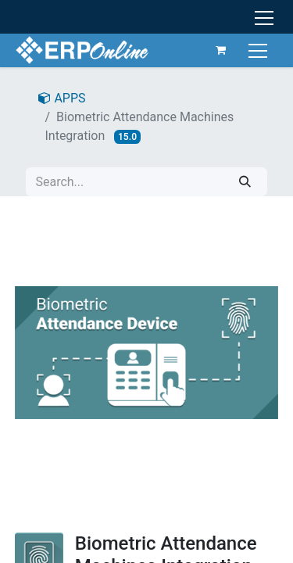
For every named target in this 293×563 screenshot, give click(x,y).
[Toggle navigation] (259, 49)
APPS (61, 98)
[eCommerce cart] (221, 50)
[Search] (245, 181)
